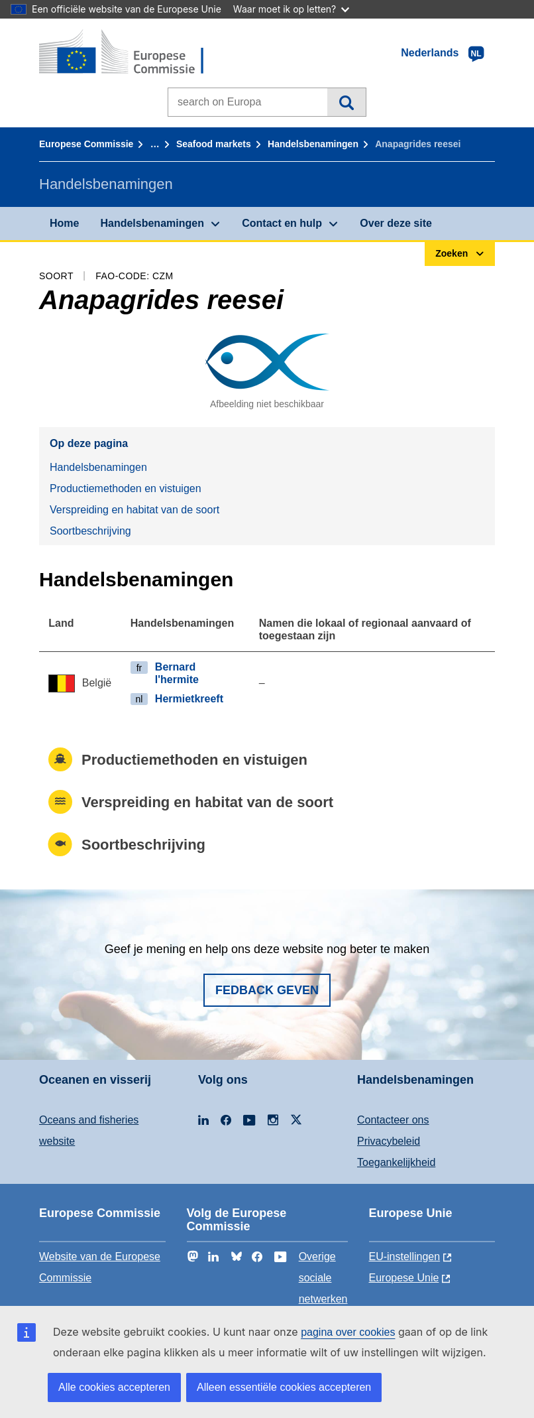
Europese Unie (404, 1277)
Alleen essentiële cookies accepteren (284, 1387)
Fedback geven (267, 990)
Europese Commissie (86, 144)
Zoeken (346, 102)
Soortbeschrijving (90, 531)
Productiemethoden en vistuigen (125, 488)
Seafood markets (213, 144)
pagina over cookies (348, 1332)
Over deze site (396, 223)
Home (64, 223)
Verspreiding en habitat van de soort (134, 509)
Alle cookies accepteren (114, 1387)
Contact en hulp (282, 223)
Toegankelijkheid (396, 1162)
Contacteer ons (393, 1120)
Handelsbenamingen (313, 144)
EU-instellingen (405, 1256)
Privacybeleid (388, 1141)
